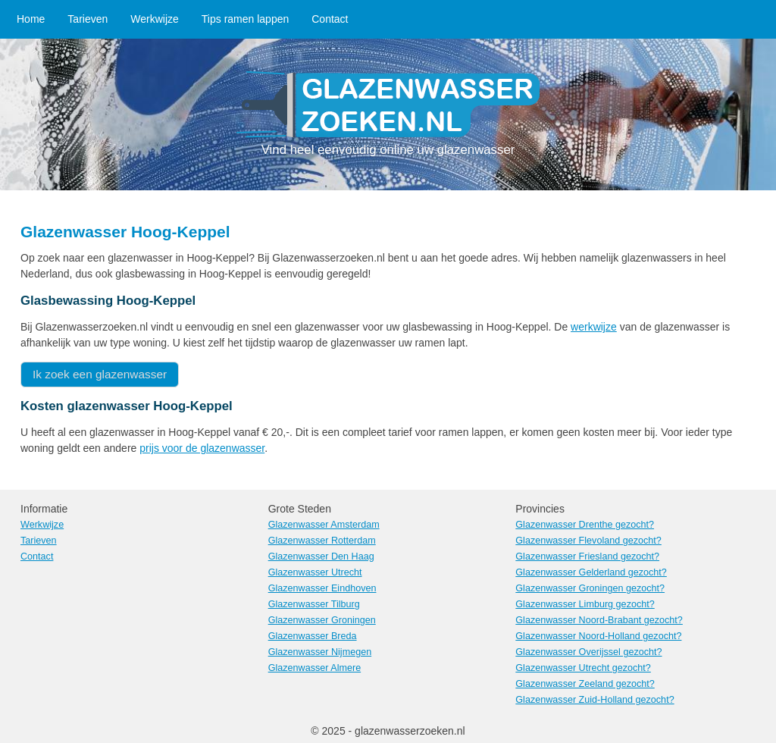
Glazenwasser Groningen (322, 620)
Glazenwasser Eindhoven (322, 588)
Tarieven (87, 19)
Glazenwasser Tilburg (314, 604)
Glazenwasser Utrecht (315, 572)
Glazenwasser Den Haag (321, 556)
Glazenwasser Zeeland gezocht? (584, 684)
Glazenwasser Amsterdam (324, 524)
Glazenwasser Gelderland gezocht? (591, 572)
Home (31, 19)
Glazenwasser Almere (314, 668)
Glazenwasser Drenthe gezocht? (584, 524)
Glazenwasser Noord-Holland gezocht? (598, 636)
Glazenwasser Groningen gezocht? (590, 588)
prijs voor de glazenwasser (201, 448)
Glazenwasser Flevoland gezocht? (588, 540)
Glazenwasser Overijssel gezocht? (588, 652)
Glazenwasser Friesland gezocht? (587, 556)
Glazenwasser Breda (312, 636)
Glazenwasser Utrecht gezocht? (583, 668)
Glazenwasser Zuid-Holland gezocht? (594, 699)
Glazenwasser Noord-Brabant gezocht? (599, 620)
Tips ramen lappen (245, 19)
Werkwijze (154, 19)
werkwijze (594, 327)
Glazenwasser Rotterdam (322, 540)
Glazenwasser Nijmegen (320, 652)
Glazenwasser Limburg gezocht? (584, 604)
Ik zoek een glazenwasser (100, 374)
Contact (329, 19)
